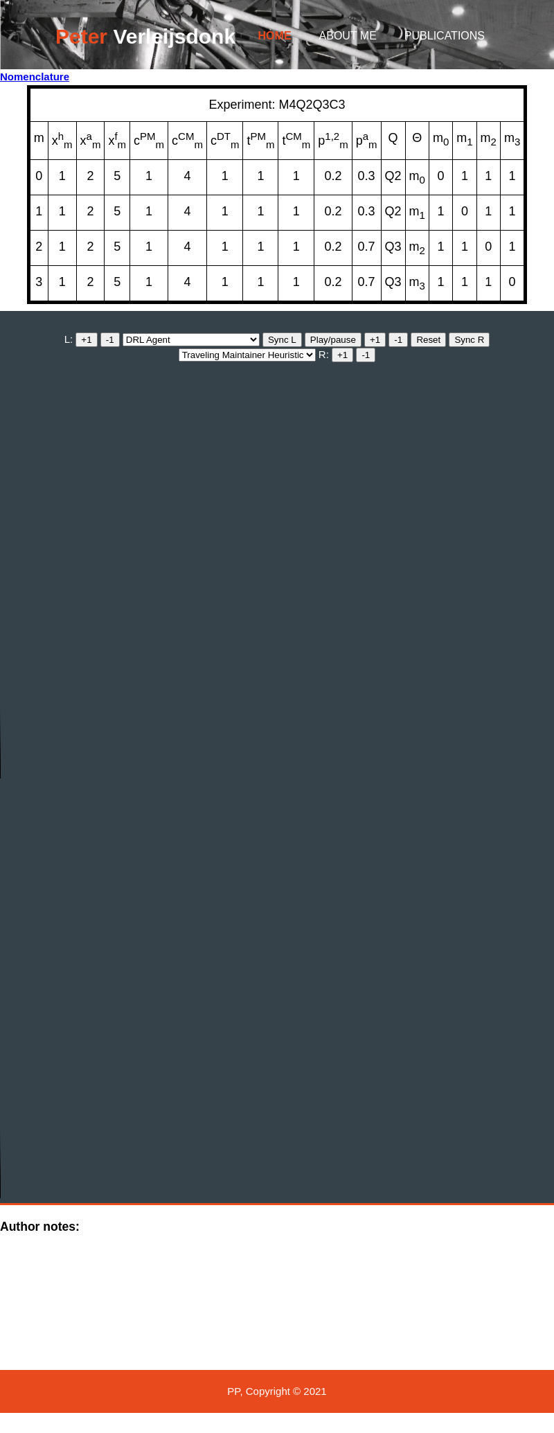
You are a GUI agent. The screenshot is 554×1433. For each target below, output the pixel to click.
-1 (110, 340)
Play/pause (333, 340)
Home (275, 36)
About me (348, 36)
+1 (86, 340)
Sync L (282, 340)
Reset (428, 340)
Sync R (469, 340)
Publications (444, 36)
